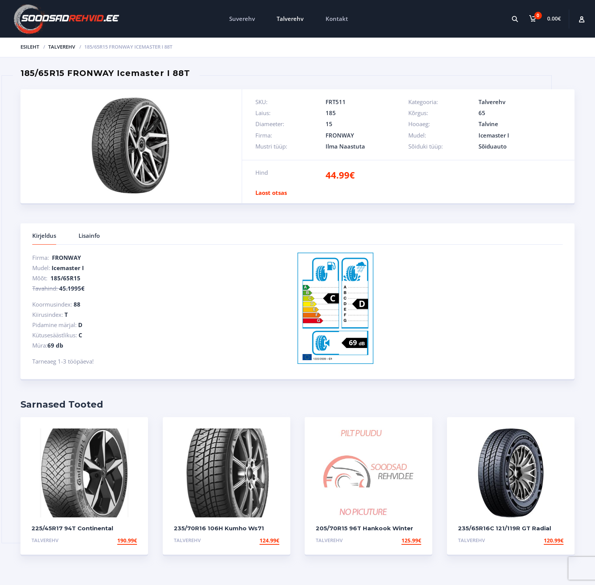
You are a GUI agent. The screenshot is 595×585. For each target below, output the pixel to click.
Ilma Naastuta (345, 146)
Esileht (29, 46)
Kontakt (337, 18)
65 (482, 113)
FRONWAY (340, 135)
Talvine (488, 124)
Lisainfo (89, 235)
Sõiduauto (493, 146)
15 (329, 124)
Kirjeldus (44, 235)
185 (331, 113)
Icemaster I (494, 135)
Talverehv (290, 18)
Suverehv (242, 18)
